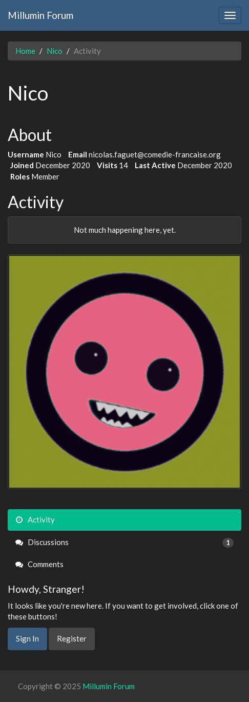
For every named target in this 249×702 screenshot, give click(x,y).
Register (72, 638)
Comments (39, 564)
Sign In (27, 638)
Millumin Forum (40, 15)
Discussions (124, 542)
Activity (35, 519)
